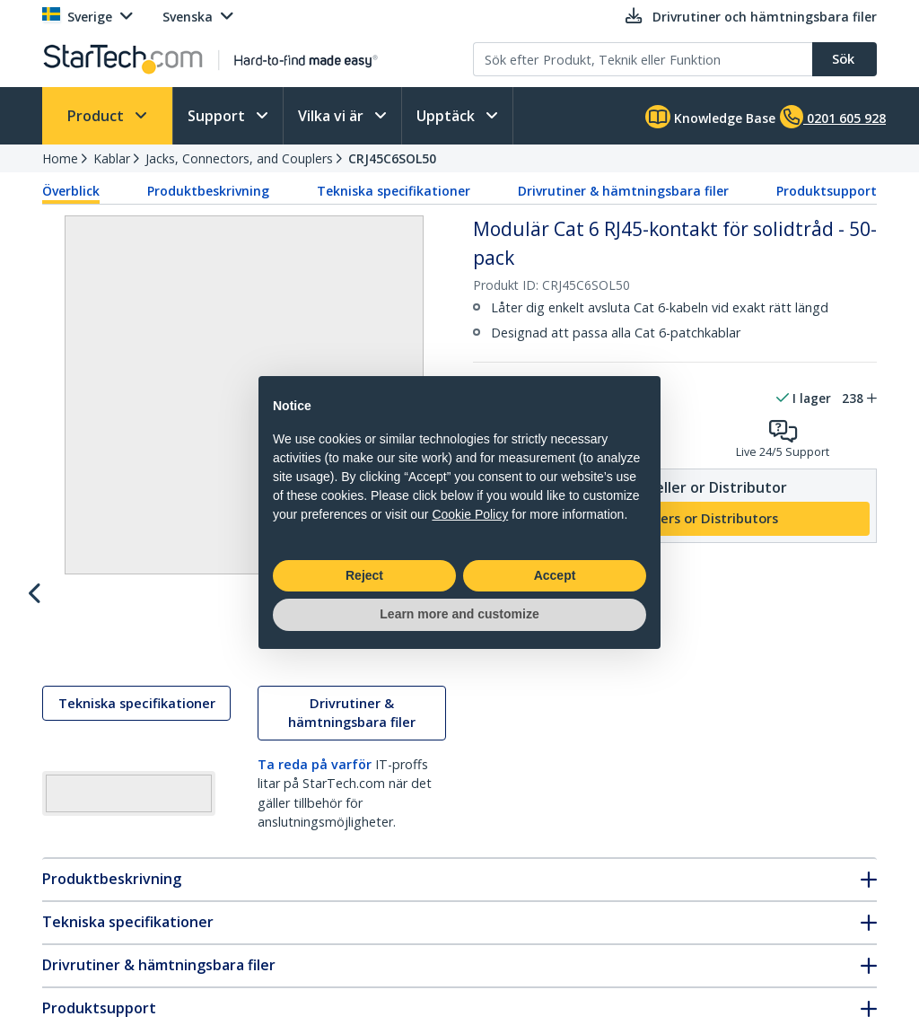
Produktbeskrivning (208, 190)
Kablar (111, 158)
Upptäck (447, 116)
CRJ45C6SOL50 (392, 158)
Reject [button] (364, 575)
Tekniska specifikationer (393, 190)
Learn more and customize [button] (459, 614)
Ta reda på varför (315, 781)
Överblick (71, 190)
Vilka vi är (332, 116)
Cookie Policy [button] (470, 514)
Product (97, 116)
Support (218, 116)
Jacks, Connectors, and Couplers (239, 158)
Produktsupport (826, 190)
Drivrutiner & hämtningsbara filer (623, 190)
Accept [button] (555, 575)
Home (60, 158)
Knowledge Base (710, 116)
